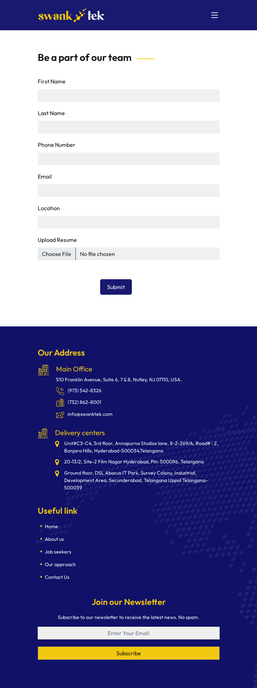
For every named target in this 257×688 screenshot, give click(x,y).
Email (45, 176)
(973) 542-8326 (79, 390)
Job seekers (58, 552)
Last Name (51, 113)
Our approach (60, 564)
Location (49, 208)
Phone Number (56, 144)
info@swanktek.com (84, 414)
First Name (52, 81)
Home (51, 526)
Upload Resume (57, 239)
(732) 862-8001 (78, 402)
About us (54, 539)
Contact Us (57, 577)
